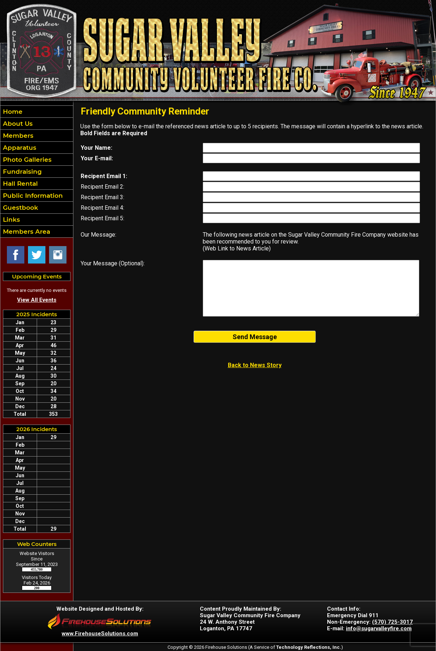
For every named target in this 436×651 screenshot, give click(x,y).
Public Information (32, 195)
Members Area (25, 231)
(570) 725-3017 (392, 622)
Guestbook (19, 207)
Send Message (255, 337)
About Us (17, 123)
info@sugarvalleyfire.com (379, 628)
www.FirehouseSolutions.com (100, 633)
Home (12, 111)
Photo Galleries (26, 159)
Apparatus (18, 147)
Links (10, 219)
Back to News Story (255, 365)
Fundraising (21, 171)
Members (17, 135)
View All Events (36, 300)
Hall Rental (19, 183)
